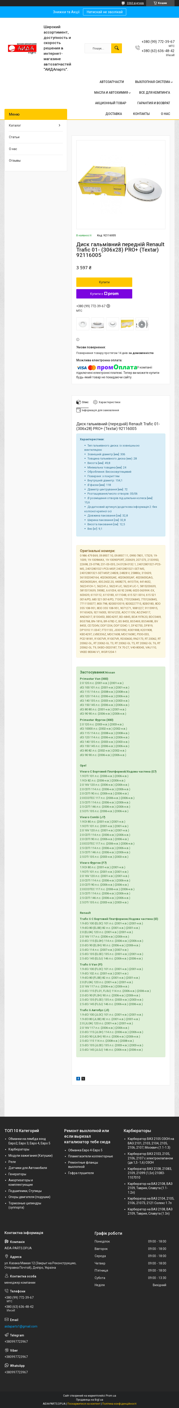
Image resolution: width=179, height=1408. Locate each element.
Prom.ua (111, 1395)
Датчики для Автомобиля (28, 1168)
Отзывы (15, 160)
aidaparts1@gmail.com (20, 1326)
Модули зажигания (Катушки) (31, 1155)
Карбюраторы (19, 1149)
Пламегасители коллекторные (90, 1156)
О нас (13, 149)
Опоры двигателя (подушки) (29, 1197)
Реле (12, 1162)
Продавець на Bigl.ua (89, 1399)
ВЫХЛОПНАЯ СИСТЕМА (152, 82)
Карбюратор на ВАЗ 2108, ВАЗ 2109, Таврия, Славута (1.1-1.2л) (150, 1188)
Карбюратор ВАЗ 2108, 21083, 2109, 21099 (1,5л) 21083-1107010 (150, 1173)
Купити (104, 282)
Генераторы (17, 1174)
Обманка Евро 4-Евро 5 (85, 1150)
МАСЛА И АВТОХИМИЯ (111, 92)
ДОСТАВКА (113, 114)
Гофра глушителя (81, 1173)
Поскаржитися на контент (83, 1403)
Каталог (15, 125)
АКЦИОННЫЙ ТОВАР (110, 103)
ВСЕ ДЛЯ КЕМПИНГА (154, 92)
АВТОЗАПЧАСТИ (112, 82)
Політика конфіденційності (119, 1403)
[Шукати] (116, 48)
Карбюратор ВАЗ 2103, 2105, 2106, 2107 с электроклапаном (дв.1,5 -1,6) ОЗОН (150, 1158)
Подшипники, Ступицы (25, 1191)
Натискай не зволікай (105, 12)
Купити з (104, 294)
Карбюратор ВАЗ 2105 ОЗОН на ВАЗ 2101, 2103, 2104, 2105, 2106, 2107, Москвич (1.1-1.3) (151, 1143)
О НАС (165, 114)
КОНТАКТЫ (141, 114)
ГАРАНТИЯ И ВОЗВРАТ (153, 103)
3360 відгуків (135, 3)
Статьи (14, 137)
